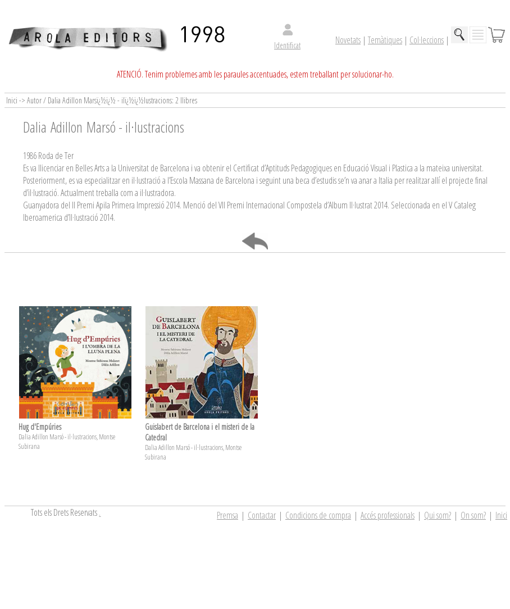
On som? (473, 515)
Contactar (262, 515)
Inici (501, 515)
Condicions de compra (318, 515)
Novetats (348, 40)
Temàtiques (385, 40)
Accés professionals (388, 515)
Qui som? (437, 515)
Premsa (227, 515)
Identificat (287, 45)
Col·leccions (426, 40)
